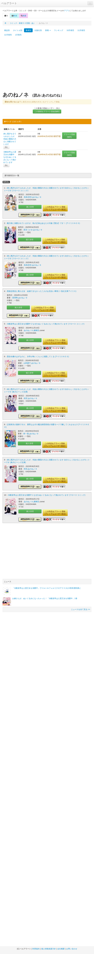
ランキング (58, 30)
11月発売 (81, 30)
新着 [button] (48, 30)
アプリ (66, 11)
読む (6, 147)
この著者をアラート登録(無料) (46, 111)
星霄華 (15, 298)
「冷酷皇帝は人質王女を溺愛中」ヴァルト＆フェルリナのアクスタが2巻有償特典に (46, 588)
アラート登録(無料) (69, 135)
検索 (23, 16)
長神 (26, 197)
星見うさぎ (28, 230)
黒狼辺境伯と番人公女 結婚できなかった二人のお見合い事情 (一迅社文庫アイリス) (41, 291)
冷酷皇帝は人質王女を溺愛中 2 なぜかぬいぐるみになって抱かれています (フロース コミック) (45, 324)
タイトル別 (17, 30)
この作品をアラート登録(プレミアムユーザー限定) (55, 208)
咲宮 (30, 197)
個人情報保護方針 (48, 949)
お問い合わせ (71, 949)
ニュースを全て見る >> (80, 609)
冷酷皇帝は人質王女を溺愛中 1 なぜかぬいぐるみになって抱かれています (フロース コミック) (46, 495)
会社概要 (61, 949)
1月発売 (18, 35)
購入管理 (30, 207)
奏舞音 (36, 330)
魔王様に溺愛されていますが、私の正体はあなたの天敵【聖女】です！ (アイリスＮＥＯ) (43, 223)
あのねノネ (36, 197)
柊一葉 (26, 434)
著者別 (28, 30)
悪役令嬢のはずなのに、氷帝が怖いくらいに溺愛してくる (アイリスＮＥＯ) (38, 356)
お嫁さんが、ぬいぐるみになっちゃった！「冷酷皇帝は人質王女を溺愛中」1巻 (44, 598)
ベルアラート (9, 3)
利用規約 (36, 949)
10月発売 (70, 30)
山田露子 (27, 363)
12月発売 (8, 35)
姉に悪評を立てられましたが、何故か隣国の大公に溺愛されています (9, 139)
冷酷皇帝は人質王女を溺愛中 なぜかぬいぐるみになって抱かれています (9, 157)
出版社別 (38, 30)
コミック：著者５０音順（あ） (22, 23)
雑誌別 (7, 30)
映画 (14, 16)
